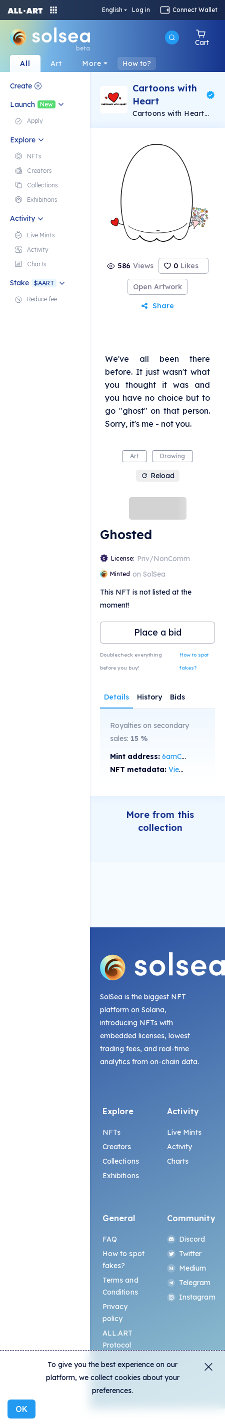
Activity (179, 1146)
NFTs (111, 1132)
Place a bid (158, 632)
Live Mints (184, 1132)
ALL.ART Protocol (117, 1339)
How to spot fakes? (194, 661)
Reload (157, 475)
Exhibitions (121, 1175)
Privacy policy (115, 1312)
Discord (186, 1239)
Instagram (190, 1297)
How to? (136, 63)
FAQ (109, 1239)
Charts (178, 1161)
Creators (117, 1146)
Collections (121, 1161)
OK (22, 1409)
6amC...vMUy (183, 756)
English (112, 10)
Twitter (184, 1254)
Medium (186, 1268)
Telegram (189, 1283)
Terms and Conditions (120, 1286)
